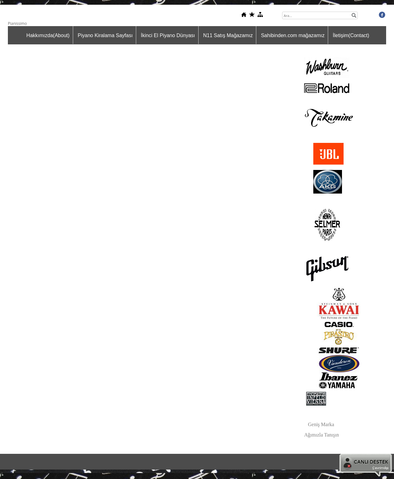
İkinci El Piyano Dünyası (168, 35)
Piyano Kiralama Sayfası (105, 35)
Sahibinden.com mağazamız (293, 35)
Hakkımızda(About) (48, 35)
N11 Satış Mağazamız (228, 35)
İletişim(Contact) (351, 35)
